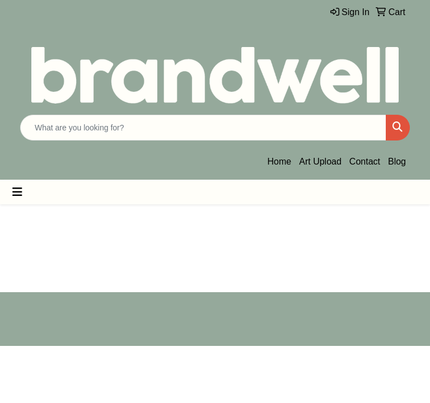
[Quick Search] (203, 127)
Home (280, 161)
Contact (364, 161)
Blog (397, 161)
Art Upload (320, 161)
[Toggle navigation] (17, 192)
